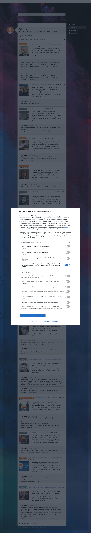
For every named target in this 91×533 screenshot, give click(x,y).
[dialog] (45, 266)
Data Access (45, 321)
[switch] (67, 246)
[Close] (76, 211)
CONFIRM (32, 315)
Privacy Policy (55, 321)
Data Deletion (35, 321)
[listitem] (45, 242)
